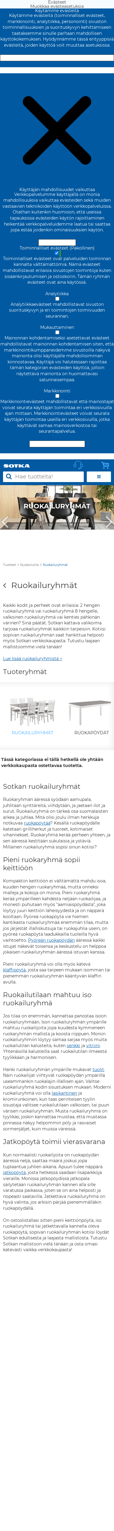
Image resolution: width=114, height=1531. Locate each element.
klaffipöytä (14, 970)
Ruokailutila (29, 565)
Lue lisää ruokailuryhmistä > (32, 658)
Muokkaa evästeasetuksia (57, 70)
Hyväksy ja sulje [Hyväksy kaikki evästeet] (57, 58)
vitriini (93, 1045)
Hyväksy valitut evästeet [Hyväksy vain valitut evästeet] (57, 444)
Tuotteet (9, 565)
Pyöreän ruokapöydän (51, 940)
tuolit (98, 1069)
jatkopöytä (14, 1172)
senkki (73, 1045)
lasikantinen (64, 1093)
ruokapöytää (37, 823)
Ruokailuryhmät (55, 565)
